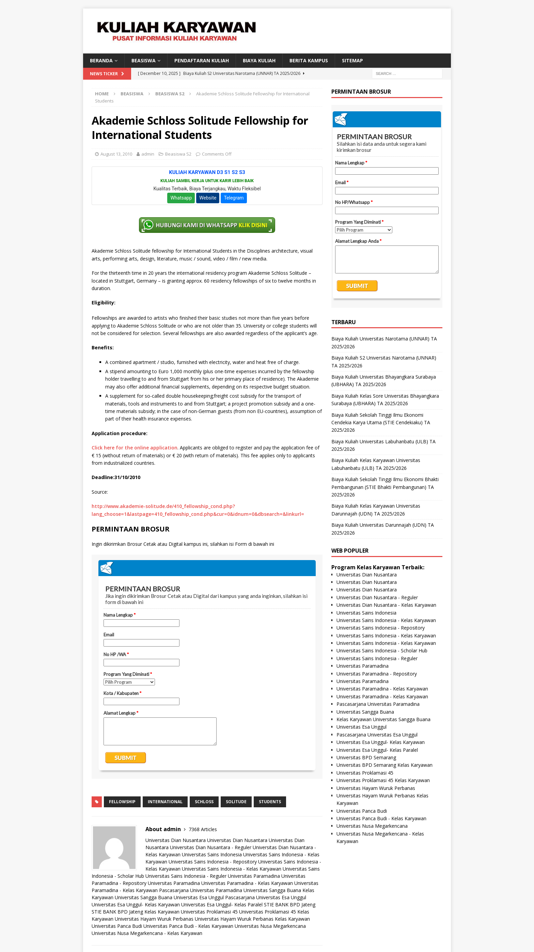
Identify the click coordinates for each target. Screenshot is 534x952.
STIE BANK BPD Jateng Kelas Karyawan (135, 911)
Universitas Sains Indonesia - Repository (213, 861)
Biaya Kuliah (259, 60)
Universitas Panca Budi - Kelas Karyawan (188, 926)
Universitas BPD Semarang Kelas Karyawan (384, 765)
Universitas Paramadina (254, 876)
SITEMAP (352, 60)
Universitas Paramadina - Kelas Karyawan (247, 883)
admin (147, 154)
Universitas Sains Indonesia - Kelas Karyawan (231, 869)
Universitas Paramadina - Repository (376, 673)
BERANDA (101, 60)
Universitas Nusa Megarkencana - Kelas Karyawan (147, 933)
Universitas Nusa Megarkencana (270, 926)
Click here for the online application (134, 447)
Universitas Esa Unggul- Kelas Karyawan (136, 904)
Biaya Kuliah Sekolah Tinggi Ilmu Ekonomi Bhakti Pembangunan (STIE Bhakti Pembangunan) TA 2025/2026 (385, 487)
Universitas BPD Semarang (366, 757)
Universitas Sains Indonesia (212, 854)
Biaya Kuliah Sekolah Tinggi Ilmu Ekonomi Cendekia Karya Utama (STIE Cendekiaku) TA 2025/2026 (380, 422)
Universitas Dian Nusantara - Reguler (210, 847)
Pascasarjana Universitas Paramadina (200, 890)
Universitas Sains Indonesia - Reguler (185, 876)
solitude (236, 802)
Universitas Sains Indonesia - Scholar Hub (381, 650)
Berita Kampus (308, 60)
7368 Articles (203, 829)
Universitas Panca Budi (117, 926)
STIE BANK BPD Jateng (289, 904)
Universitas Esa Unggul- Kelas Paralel (222, 904)
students (270, 802)
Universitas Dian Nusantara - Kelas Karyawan (386, 605)
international (165, 802)
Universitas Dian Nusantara (175, 840)
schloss (204, 802)
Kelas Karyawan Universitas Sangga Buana (383, 719)
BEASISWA (143, 60)
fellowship (122, 802)
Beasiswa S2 (178, 154)
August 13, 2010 (116, 154)
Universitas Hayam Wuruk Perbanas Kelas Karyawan (252, 919)
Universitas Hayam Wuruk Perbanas (154, 919)
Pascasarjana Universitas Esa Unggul (265, 897)
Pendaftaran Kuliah (201, 60)
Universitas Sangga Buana (272, 890)
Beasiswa (132, 94)
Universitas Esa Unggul (199, 897)
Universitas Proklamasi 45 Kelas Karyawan (383, 780)
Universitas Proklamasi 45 (209, 911)
